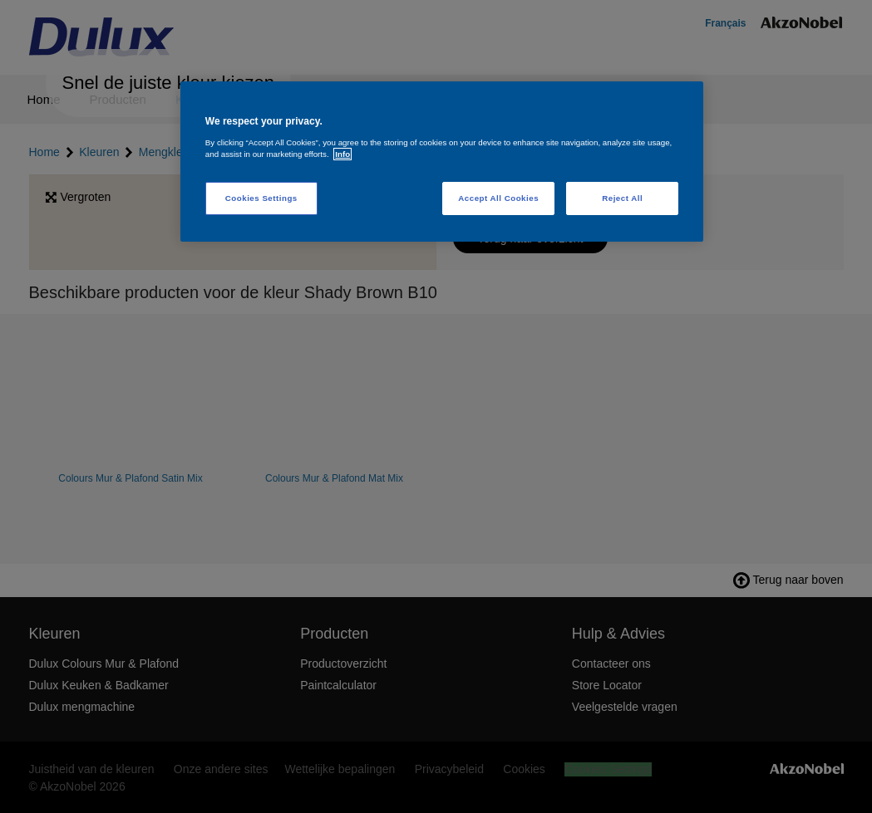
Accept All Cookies (498, 198)
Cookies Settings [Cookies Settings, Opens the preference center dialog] (261, 198)
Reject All (622, 198)
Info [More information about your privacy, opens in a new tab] (342, 154)
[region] (441, 161)
